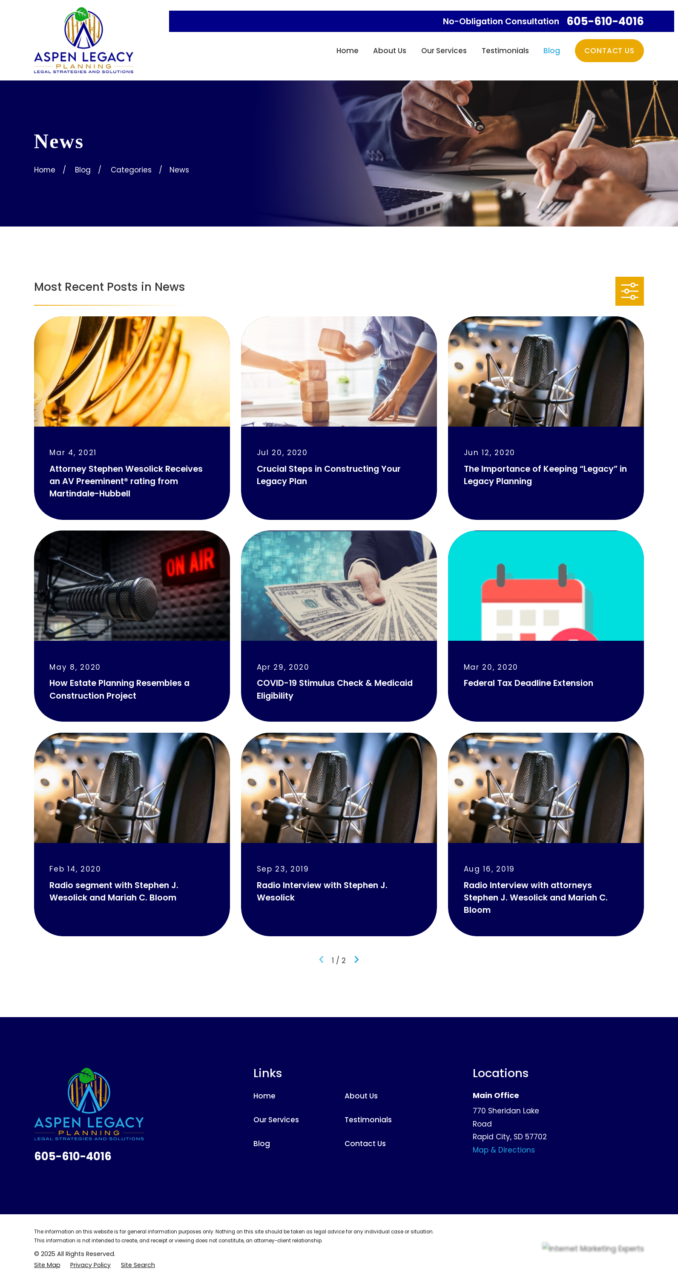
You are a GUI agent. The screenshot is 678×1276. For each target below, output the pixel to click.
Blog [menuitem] (551, 51)
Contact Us (609, 51)
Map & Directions (504, 1150)
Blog (261, 1143)
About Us (361, 1096)
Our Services (276, 1120)
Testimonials (368, 1120)
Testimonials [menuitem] (505, 51)
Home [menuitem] (347, 51)
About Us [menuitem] (389, 51)
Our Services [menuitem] (444, 51)
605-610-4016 (605, 21)
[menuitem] (47, 1265)
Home (264, 1096)
